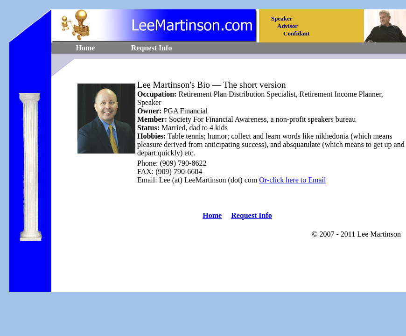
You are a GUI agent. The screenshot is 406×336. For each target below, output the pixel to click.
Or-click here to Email (292, 180)
